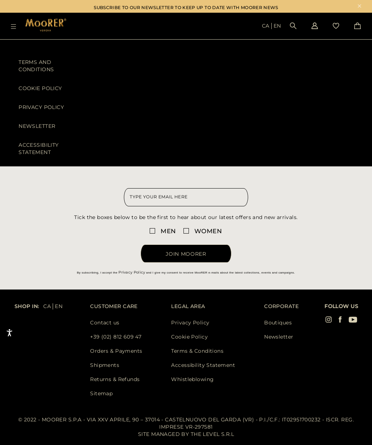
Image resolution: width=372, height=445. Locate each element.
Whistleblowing (192, 379)
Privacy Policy (41, 107)
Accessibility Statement (38, 148)
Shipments (104, 365)
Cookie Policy (40, 88)
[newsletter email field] (186, 197)
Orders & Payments (116, 351)
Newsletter (37, 126)
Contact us (104, 322)
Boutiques (278, 322)
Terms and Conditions (36, 66)
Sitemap (101, 393)
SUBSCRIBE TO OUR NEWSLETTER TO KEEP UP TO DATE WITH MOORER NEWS (186, 7)
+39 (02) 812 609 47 (115, 336)
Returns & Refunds (115, 379)
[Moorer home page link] (45, 26)
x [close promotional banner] (359, 6)
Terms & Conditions (197, 351)
